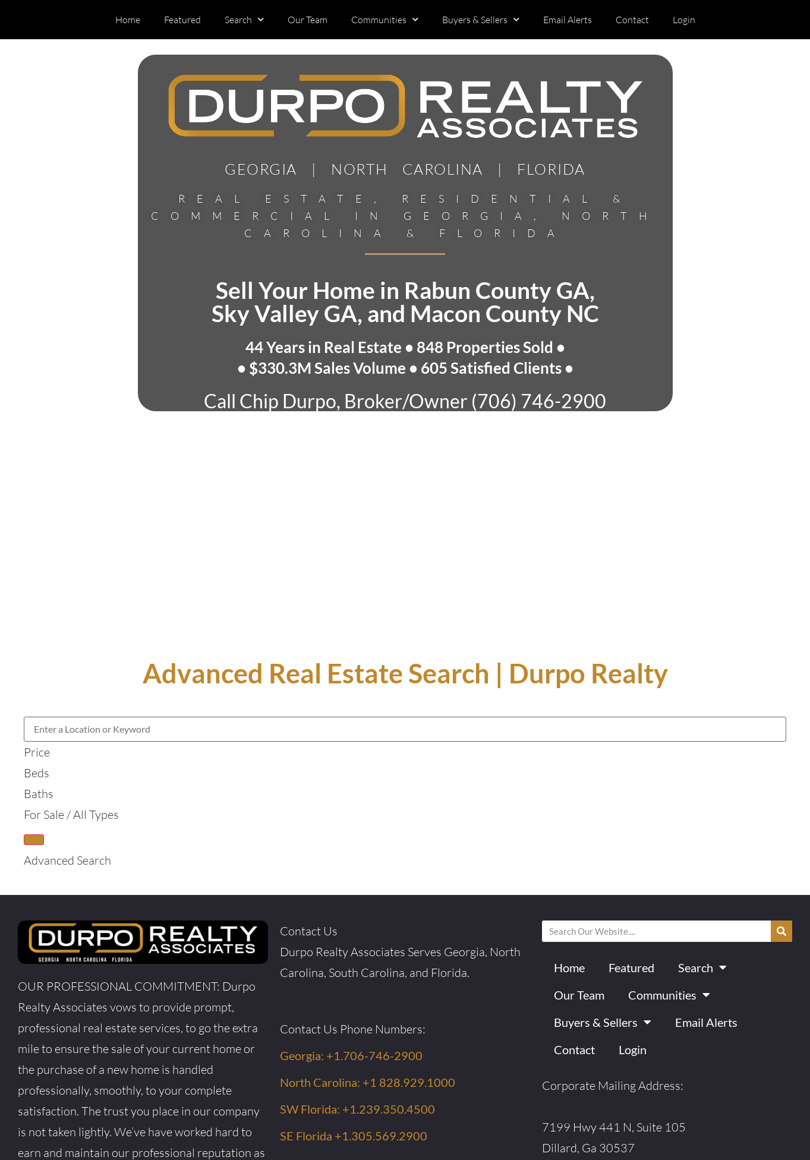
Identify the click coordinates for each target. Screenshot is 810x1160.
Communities (384, 19)
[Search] (781, 931)
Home (127, 20)
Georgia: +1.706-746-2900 (351, 1055)
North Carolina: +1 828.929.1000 (367, 1082)
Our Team (307, 20)
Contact (632, 20)
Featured (182, 20)
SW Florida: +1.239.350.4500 (357, 1109)
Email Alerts (567, 20)
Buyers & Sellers (480, 19)
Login (684, 20)
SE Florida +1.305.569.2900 (353, 1136)
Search (244, 19)
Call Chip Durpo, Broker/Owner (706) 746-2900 (405, 400)
